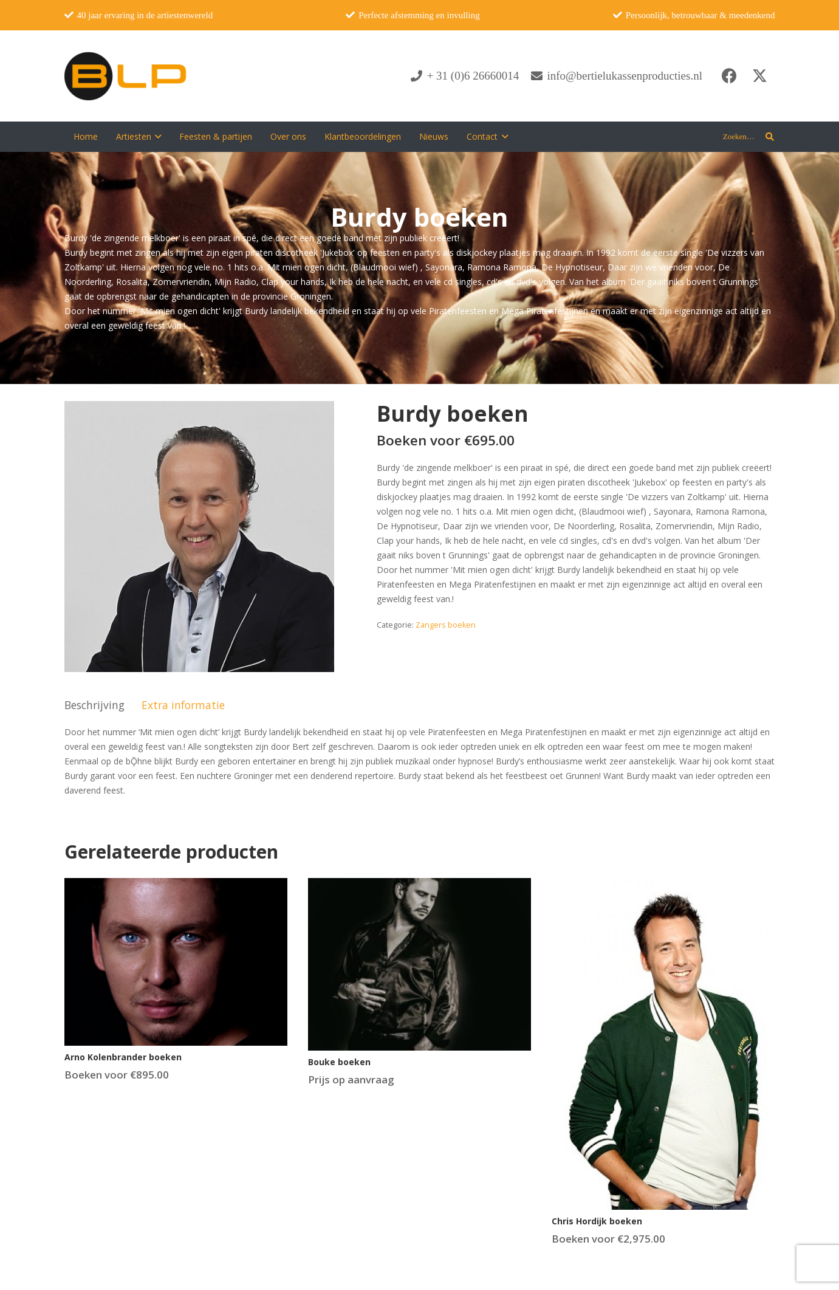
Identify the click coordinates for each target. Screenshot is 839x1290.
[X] (760, 76)
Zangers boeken (446, 625)
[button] (156, 137)
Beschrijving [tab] (94, 705)
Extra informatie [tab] (183, 705)
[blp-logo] (125, 76)
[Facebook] (729, 76)
